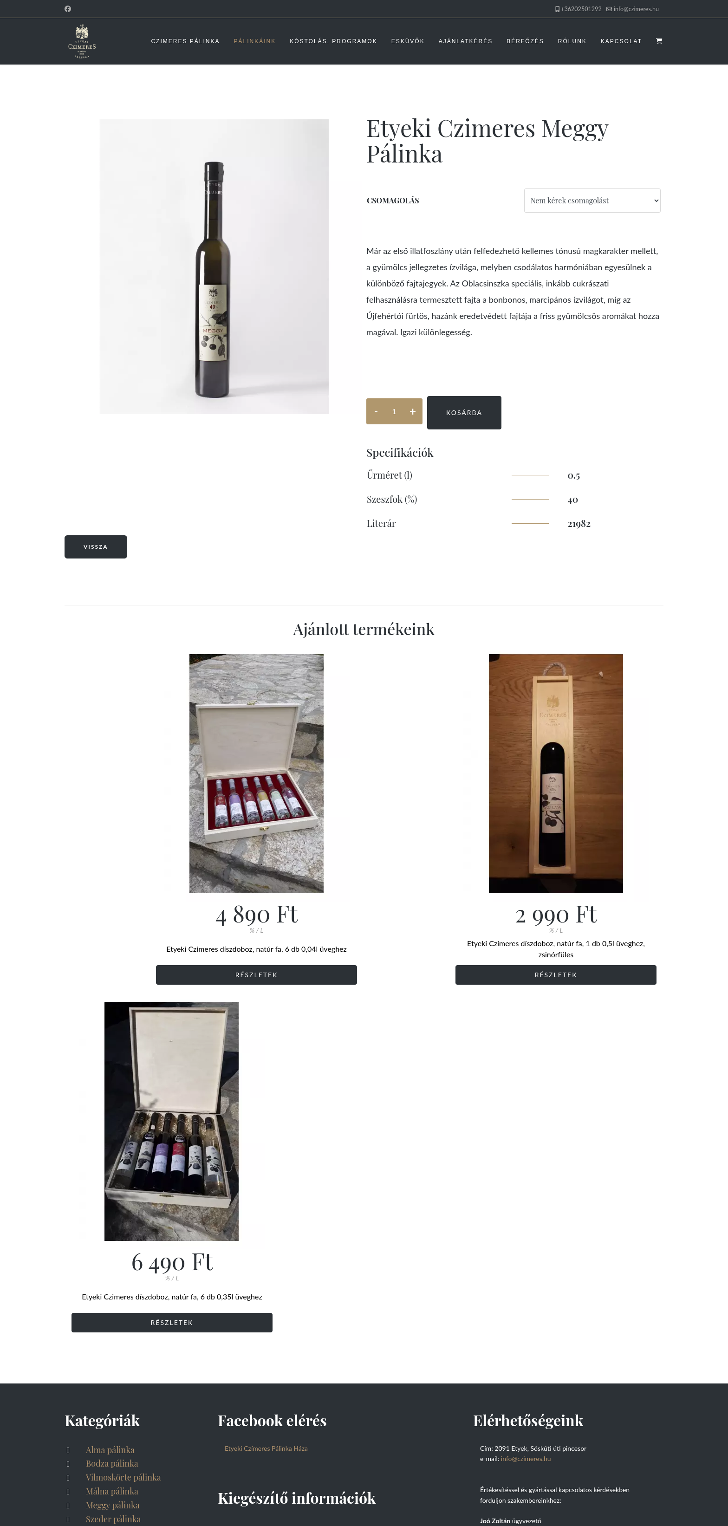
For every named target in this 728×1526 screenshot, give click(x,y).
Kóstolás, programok (333, 41)
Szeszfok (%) (392, 499)
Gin (91, 1254)
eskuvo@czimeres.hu (510, 1319)
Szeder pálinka (112, 1171)
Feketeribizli (108, 1240)
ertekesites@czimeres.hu (515, 1236)
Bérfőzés (525, 41)
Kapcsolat (621, 41)
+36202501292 (581, 9)
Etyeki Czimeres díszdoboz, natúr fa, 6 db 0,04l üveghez (164, 948)
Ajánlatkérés (466, 41)
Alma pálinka (109, 1102)
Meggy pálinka (112, 1157)
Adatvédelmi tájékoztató (282, 1183)
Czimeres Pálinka (185, 41)
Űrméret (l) (389, 474)
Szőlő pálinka (110, 1198)
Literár (381, 523)
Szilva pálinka (110, 1185)
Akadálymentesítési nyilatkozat (108, 1507)
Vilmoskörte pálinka (122, 1129)
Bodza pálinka (111, 1116)
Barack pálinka (113, 1212)
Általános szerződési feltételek (293, 1198)
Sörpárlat (102, 1226)
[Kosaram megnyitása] (659, 41)
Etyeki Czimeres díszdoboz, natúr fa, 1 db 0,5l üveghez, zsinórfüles (364, 949)
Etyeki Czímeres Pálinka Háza (266, 1100)
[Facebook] (68, 9)
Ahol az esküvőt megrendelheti (524, 1329)
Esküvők (408, 41)
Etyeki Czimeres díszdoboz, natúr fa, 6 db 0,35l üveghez (564, 948)
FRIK (259, 1497)
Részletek (164, 975)
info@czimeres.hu (636, 9)
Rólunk (572, 41)
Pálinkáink (255, 41)
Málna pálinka (111, 1143)
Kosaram (100, 1439)
